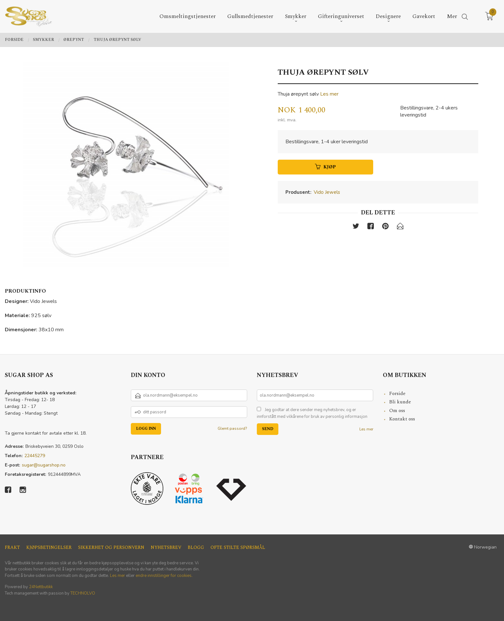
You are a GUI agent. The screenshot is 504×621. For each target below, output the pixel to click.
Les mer (329, 94)
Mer (452, 17)
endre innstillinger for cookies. (164, 576)
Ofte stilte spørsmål (238, 547)
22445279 (34, 456)
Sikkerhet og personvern (111, 547)
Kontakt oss (402, 419)
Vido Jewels (327, 192)
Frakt (12, 547)
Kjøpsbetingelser (49, 547)
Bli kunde (400, 402)
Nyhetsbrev (166, 547)
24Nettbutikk (41, 587)
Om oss (397, 410)
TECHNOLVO (82, 593)
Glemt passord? (232, 428)
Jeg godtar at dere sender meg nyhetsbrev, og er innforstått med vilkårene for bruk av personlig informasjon (312, 413)
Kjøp (325, 167)
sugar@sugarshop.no (44, 465)
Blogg (196, 547)
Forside (397, 393)
